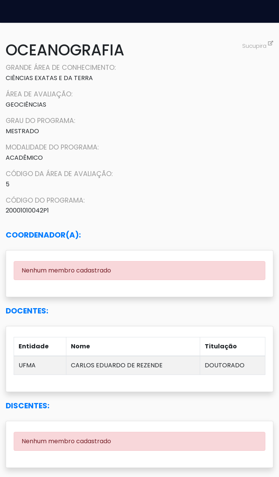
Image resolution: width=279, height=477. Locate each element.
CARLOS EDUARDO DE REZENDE (117, 365)
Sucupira (257, 46)
